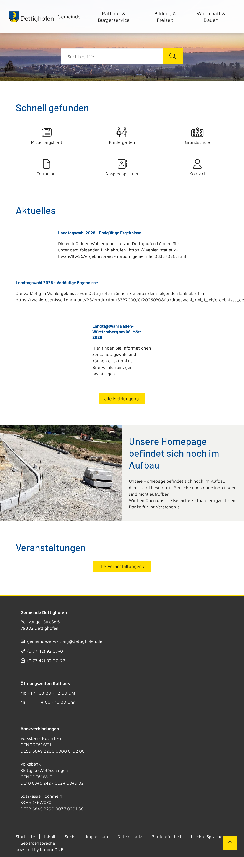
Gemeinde (68, 17)
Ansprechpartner (122, 167)
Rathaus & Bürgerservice (114, 16)
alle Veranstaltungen (120, 566)
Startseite (25, 836)
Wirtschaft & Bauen (211, 16)
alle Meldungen (120, 398)
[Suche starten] (173, 56)
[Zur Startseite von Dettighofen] (31, 16)
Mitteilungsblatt (47, 136)
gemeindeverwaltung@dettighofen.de (64, 640)
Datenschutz (129, 836)
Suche (71, 836)
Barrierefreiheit (167, 836)
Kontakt (197, 167)
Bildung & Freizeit (165, 16)
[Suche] (112, 56)
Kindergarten (122, 136)
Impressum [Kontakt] (97, 836)
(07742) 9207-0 (45, 650)
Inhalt (49, 836)
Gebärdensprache (37, 842)
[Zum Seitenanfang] (230, 843)
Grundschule (197, 136)
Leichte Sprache (206, 836)
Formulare (47, 167)
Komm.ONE (51, 849)
